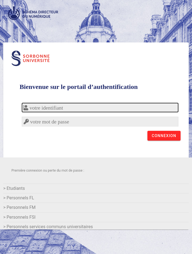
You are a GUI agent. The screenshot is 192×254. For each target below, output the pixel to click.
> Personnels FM (19, 207)
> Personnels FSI (19, 217)
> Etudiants (14, 188)
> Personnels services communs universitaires (48, 226)
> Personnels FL (18, 197)
